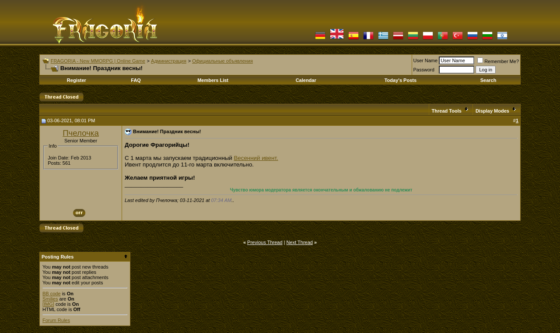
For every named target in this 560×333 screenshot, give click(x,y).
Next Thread (300, 242)
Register (76, 80)
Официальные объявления (222, 61)
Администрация (168, 61)
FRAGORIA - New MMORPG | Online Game (98, 61)
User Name (425, 60)
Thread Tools (447, 110)
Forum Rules (56, 320)
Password (423, 69)
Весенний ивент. (256, 158)
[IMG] (48, 304)
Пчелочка (81, 133)
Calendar (306, 80)
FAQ (136, 80)
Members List (212, 80)
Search (488, 80)
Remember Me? (498, 61)
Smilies (50, 298)
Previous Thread (265, 242)
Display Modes (492, 110)
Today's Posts (400, 80)
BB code (51, 293)
